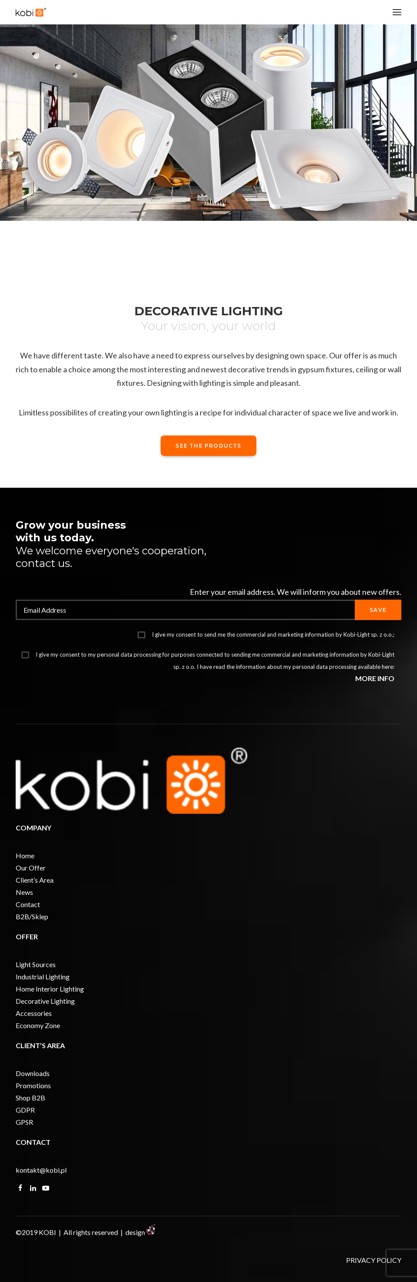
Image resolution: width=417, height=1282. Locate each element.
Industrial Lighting (43, 976)
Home (25, 855)
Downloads (33, 1073)
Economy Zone (38, 1025)
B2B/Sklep (32, 916)
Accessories (34, 1013)
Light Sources (36, 964)
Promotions (33, 1085)
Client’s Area (35, 880)
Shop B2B (30, 1097)
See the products (208, 445)
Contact (28, 904)
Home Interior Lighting (50, 989)
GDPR (25, 1110)
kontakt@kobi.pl (41, 1170)
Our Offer (31, 868)
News (24, 892)
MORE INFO (374, 678)
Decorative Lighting (45, 1001)
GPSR (24, 1122)
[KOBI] (31, 12)
